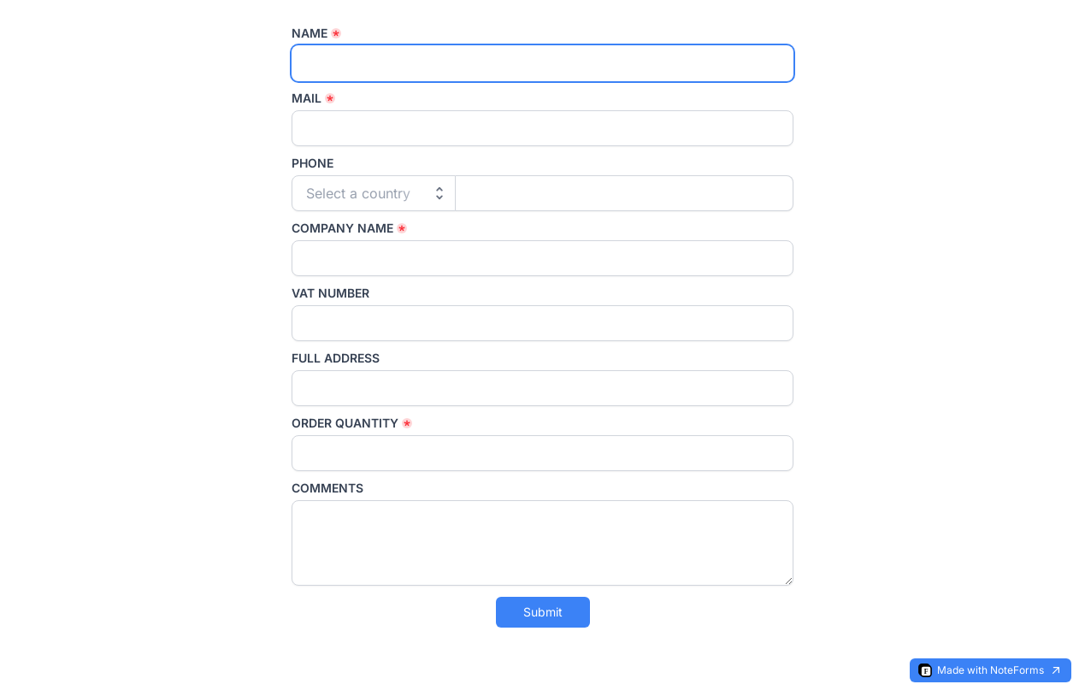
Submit (543, 612)
